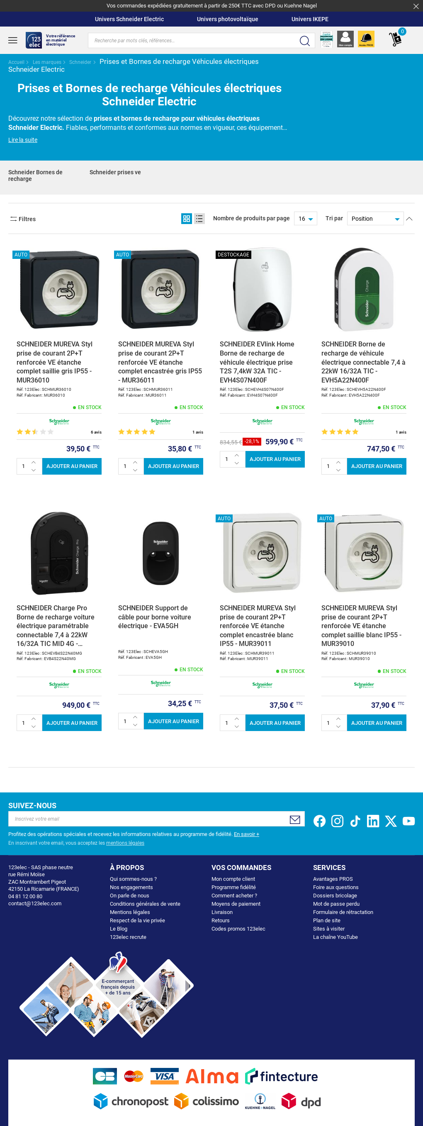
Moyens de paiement (236, 904)
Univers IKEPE (310, 19)
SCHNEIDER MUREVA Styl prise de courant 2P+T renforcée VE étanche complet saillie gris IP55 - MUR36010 (54, 362)
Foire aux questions (336, 887)
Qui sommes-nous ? (133, 879)
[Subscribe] (294, 819)
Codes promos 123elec (238, 929)
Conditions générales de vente (145, 904)
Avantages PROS (333, 879)
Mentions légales (130, 912)
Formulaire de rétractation (343, 912)
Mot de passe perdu (336, 904)
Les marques (48, 62)
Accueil (17, 62)
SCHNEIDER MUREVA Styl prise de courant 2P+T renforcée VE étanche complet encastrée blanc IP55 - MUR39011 (258, 626)
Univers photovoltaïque (227, 19)
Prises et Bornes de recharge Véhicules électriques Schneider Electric (133, 65)
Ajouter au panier (71, 466)
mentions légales (125, 843)
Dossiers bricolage (335, 895)
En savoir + (246, 834)
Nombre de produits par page (251, 218)
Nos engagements (131, 887)
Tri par (334, 218)
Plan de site (326, 920)
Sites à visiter (329, 929)
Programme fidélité (234, 887)
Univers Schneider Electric (129, 19)
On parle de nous (129, 895)
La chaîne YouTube (335, 937)
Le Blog (118, 929)
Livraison (222, 912)
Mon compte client (233, 879)
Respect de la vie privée (137, 920)
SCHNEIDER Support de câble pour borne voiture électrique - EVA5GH (154, 617)
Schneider (80, 62)
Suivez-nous (32, 805)
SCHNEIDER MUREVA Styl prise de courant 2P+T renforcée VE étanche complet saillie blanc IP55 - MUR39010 (361, 626)
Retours (221, 920)
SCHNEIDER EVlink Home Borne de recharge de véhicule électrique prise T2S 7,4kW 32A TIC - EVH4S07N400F (257, 362)
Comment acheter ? (234, 895)
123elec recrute (128, 937)
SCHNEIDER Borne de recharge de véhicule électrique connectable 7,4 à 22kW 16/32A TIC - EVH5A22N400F (363, 362)
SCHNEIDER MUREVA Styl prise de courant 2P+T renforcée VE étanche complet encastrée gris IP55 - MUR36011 (160, 362)
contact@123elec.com (34, 903)
